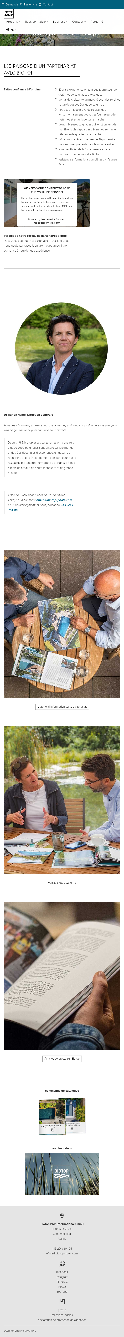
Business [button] (60, 25)
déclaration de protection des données (62, 1320)
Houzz (62, 1286)
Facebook (62, 1272)
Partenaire (28, 4)
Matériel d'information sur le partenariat (62, 706)
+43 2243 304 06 (62, 1248)
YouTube (62, 1291)
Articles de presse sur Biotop (62, 1058)
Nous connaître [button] (36, 25)
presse (62, 1310)
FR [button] (11, 33)
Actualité (97, 25)
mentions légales (62, 1315)
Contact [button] (79, 25)
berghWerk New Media (25, 1330)
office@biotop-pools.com (54, 500)
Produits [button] (13, 25)
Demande (10, 4)
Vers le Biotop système (62, 882)
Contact (46, 4)
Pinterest (62, 1281)
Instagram (62, 1277)
